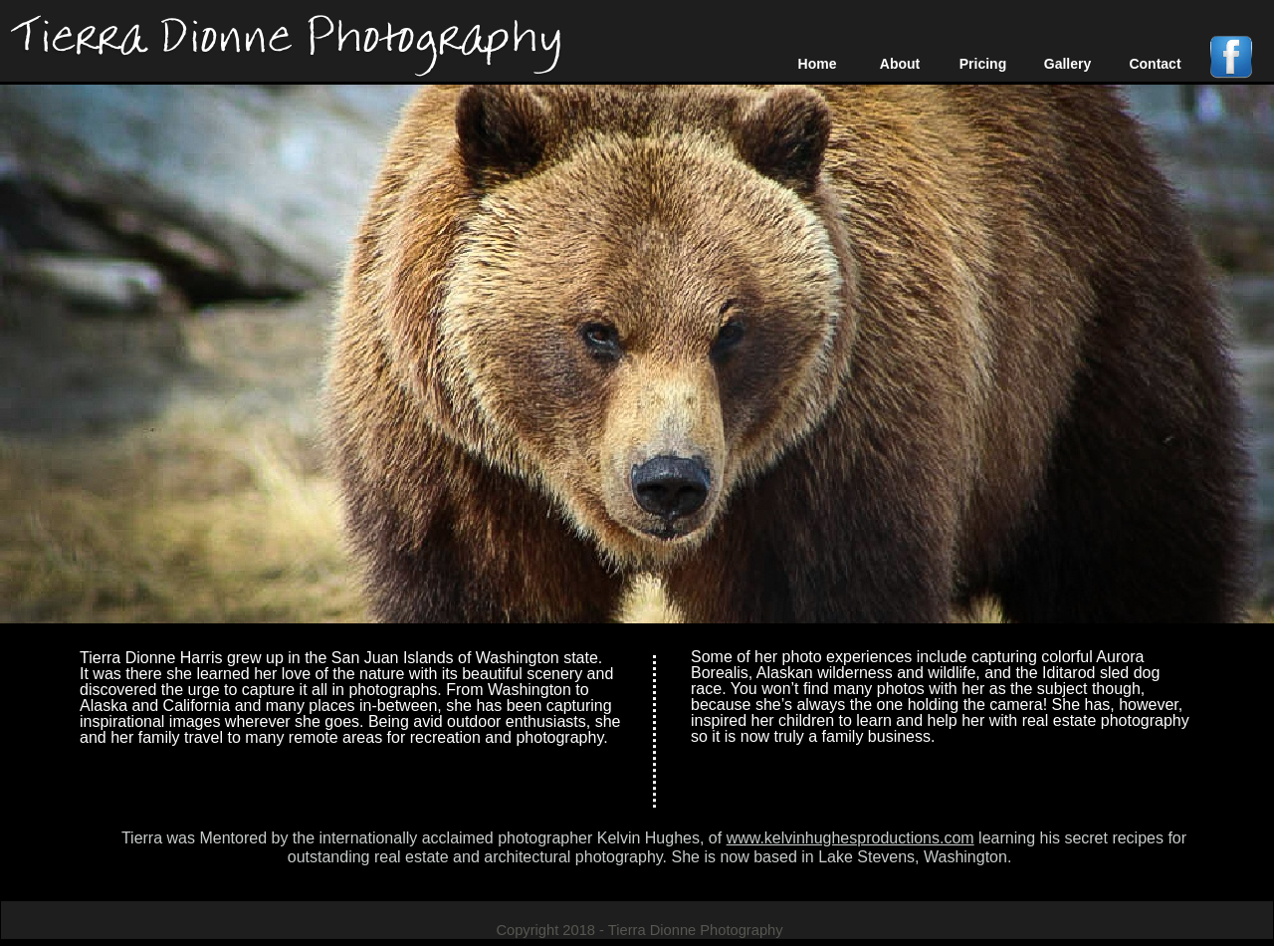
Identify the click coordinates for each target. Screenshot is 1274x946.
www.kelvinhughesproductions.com (850, 837)
